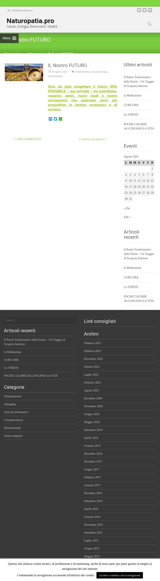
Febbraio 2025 (92, 343)
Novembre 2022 (93, 358)
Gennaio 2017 (92, 485)
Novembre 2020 (93, 406)
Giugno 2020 (91, 414)
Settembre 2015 (93, 532)
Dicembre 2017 (93, 461)
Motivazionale (55, 76)
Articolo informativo (16, 412)
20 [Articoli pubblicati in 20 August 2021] (143, 186)
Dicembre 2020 (93, 398)
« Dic (127, 208)
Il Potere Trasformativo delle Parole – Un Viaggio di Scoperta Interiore (139, 82)
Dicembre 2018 (93, 453)
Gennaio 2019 (92, 445)
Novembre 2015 (93, 524)
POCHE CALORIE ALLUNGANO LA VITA (31, 375)
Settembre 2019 (93, 430)
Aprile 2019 (91, 437)
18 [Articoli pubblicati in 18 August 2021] (134, 186)
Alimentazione (82, 72)
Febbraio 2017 (92, 477)
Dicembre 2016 (93, 493)
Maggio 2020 (92, 422)
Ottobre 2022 (91, 366)
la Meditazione (132, 95)
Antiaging (10, 404)
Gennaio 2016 (92, 516)
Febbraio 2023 (92, 351)
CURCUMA (131, 105)
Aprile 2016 (91, 509)
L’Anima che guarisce (94, 139)
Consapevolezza (99, 72)
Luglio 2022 (91, 374)
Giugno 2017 (91, 469)
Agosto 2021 (91, 390)
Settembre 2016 (93, 501)
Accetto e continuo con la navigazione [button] (119, 575)
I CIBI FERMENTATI (26, 139)
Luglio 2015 (91, 540)
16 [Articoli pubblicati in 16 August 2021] (126, 186)
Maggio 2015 (92, 556)
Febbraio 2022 (92, 382)
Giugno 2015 (91, 548)
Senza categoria (13, 435)
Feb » (127, 217)
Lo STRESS (131, 114)
